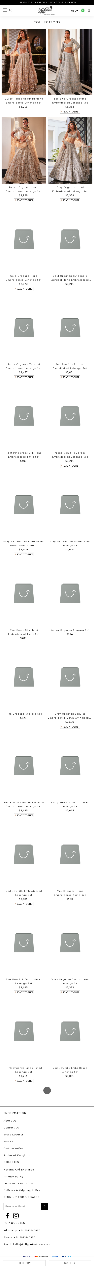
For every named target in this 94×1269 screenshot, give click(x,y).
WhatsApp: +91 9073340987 (22, 1230)
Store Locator (13, 1134)
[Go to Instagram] (16, 1215)
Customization (14, 1148)
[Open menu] (4, 10)
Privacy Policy (13, 1176)
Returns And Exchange (19, 1169)
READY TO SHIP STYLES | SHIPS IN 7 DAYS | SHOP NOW (47, 2)
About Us (10, 1120)
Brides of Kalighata (17, 1155)
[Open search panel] (10, 10)
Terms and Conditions (18, 1183)
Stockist (9, 1141)
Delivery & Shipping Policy (22, 1190)
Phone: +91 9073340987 (19, 1237)
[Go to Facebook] (7, 1215)
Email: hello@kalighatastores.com (27, 1244)
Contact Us (11, 1127)
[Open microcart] (89, 10)
